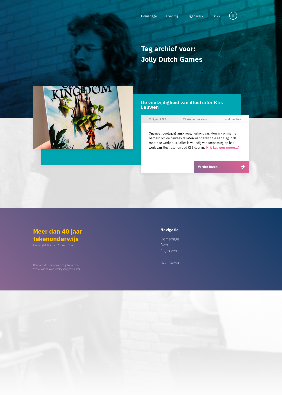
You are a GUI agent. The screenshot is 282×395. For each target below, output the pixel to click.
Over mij (172, 16)
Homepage (149, 16)
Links (216, 16)
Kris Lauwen (215, 147)
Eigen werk (195, 16)
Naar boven (170, 262)
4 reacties (234, 119)
